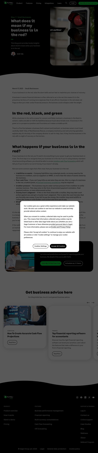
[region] (49, 226)
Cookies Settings (40, 246)
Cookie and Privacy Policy (60, 227)
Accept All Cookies (58, 246)
